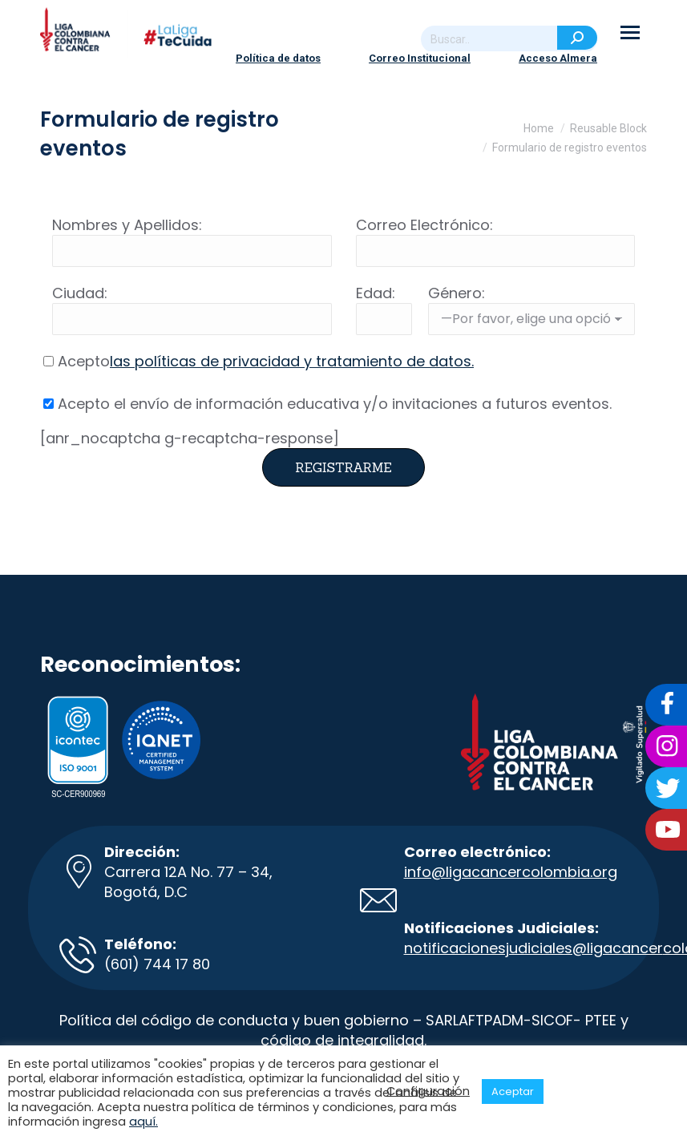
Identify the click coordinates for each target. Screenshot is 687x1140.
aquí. (143, 1122)
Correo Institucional (420, 58)
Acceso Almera (558, 58)
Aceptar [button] (512, 1091)
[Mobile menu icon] (630, 32)
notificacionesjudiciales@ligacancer (533, 948)
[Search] (509, 39)
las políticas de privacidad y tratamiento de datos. (292, 361)
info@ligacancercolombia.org (510, 872)
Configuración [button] (428, 1091)
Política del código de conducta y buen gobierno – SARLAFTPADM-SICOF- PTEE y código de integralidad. (343, 1030)
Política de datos (278, 58)
